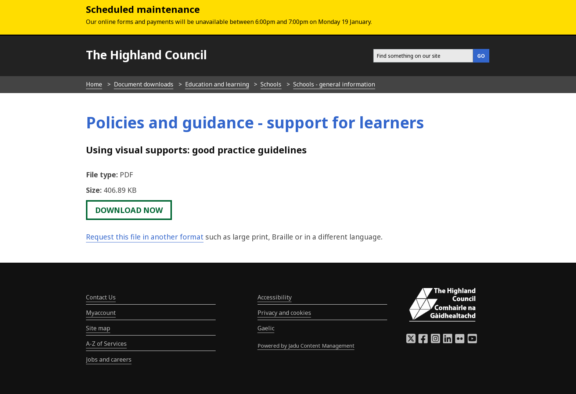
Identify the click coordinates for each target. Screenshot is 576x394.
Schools (270, 84)
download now (129, 210)
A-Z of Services (106, 344)
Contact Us (101, 297)
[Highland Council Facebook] (423, 340)
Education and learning (217, 84)
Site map (98, 328)
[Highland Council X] (410, 340)
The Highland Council (146, 55)
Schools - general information (334, 84)
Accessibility (275, 297)
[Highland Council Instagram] (435, 340)
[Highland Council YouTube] (472, 340)
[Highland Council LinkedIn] (447, 340)
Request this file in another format (145, 237)
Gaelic (266, 328)
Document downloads (143, 84)
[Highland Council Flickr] (459, 340)
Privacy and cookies (284, 313)
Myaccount (101, 313)
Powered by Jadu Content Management (306, 345)
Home (94, 84)
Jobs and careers (109, 359)
